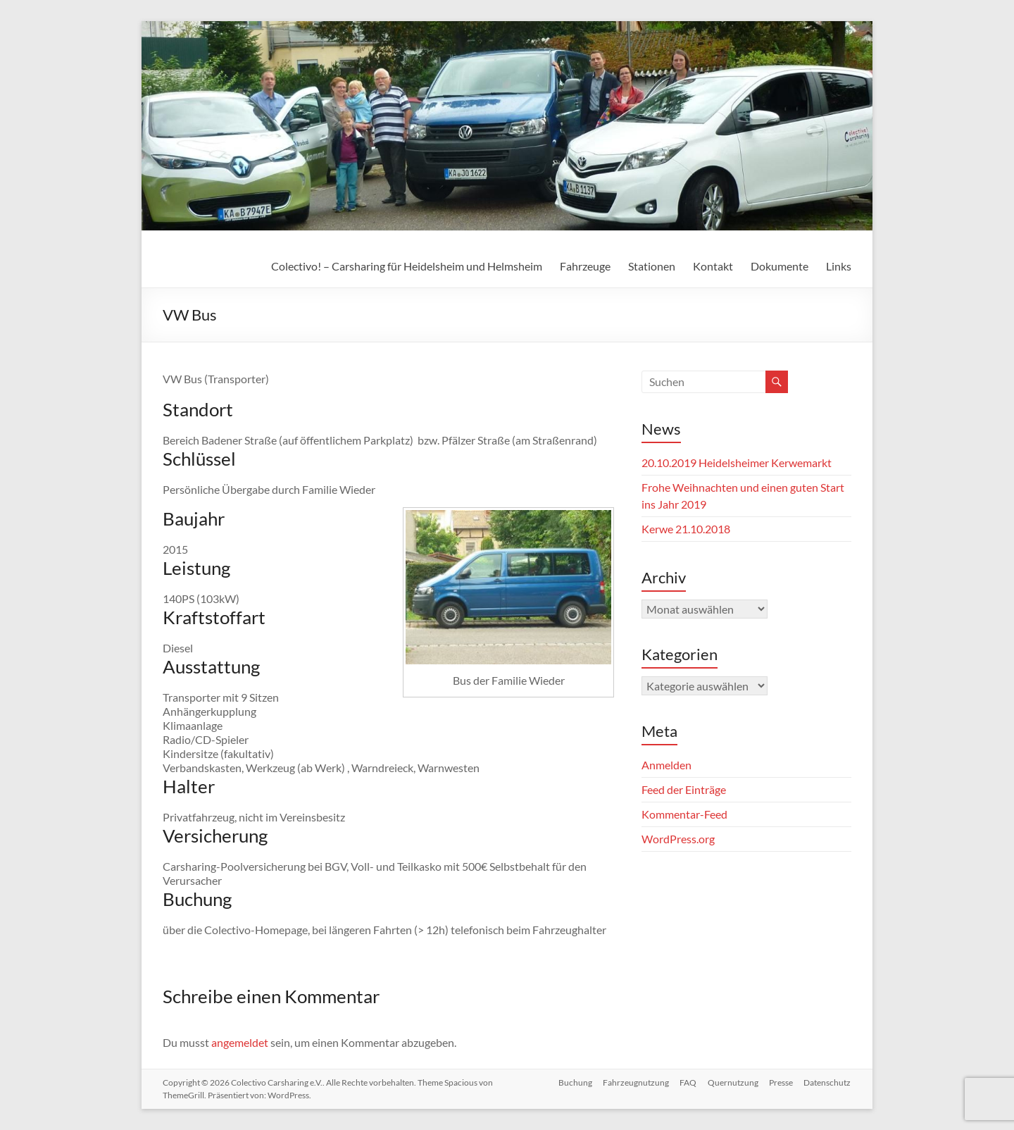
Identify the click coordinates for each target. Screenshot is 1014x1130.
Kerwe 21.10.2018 (685, 528)
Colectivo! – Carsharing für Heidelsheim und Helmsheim (406, 266)
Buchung (573, 1082)
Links (838, 266)
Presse (781, 1082)
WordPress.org (678, 838)
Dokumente (779, 266)
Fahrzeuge (585, 266)
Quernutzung (732, 1082)
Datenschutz (827, 1082)
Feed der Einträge (683, 789)
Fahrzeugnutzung (634, 1082)
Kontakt (713, 266)
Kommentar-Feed (684, 814)
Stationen (651, 266)
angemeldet (239, 1042)
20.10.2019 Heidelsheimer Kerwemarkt (736, 462)
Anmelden (666, 764)
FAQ (687, 1082)
